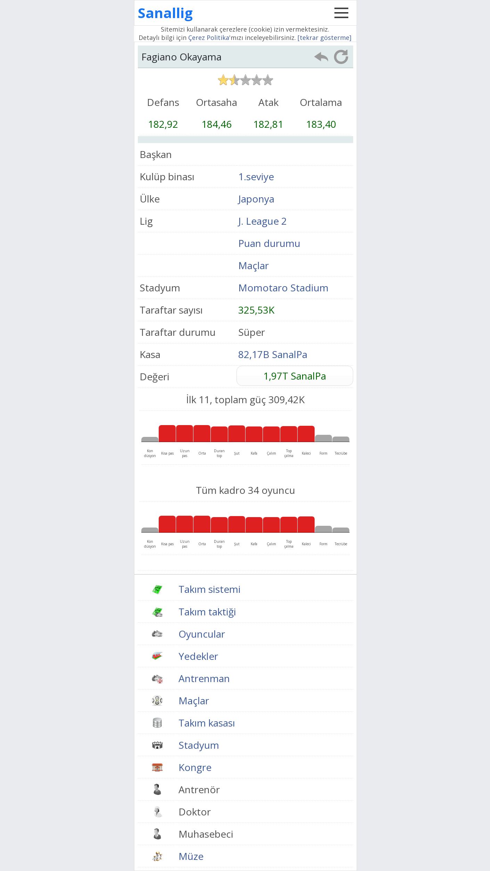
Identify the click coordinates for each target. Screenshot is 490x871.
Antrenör (199, 789)
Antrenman (204, 678)
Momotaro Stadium (283, 287)
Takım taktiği (207, 611)
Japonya (256, 198)
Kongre (194, 767)
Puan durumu (269, 243)
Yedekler (198, 656)
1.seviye (256, 176)
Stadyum (198, 745)
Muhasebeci (205, 833)
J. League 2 (262, 220)
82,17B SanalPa (272, 354)
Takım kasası (206, 722)
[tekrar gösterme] (324, 37)
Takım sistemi (209, 589)
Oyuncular (201, 633)
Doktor (194, 811)
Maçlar (253, 265)
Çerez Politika (208, 37)
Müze (191, 856)
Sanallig (165, 12)
